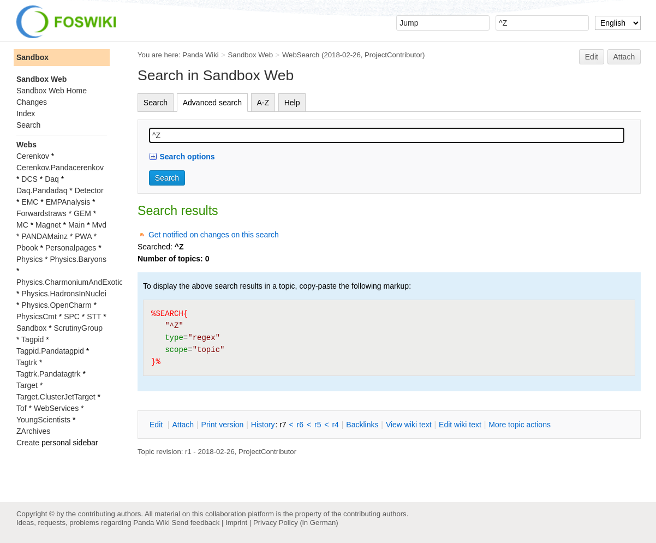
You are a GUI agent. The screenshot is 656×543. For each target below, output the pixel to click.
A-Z (263, 102)
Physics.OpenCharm (56, 305)
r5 (317, 424)
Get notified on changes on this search (213, 234)
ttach (183, 424)
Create (27, 442)
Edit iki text (460, 424)
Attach (624, 56)
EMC (29, 202)
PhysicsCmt (36, 316)
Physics (29, 259)
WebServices (56, 408)
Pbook (27, 247)
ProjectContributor (393, 55)
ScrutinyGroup (78, 328)
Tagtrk (26, 362)
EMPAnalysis (68, 202)
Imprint (236, 522)
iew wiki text (409, 424)
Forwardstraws (41, 213)
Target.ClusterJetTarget (56, 396)
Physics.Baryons (78, 259)
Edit (591, 56)
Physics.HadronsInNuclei (63, 293)
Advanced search (212, 102)
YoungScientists (43, 419)
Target (27, 385)
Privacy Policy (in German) (295, 522)
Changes (31, 102)
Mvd (99, 224)
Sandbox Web (250, 55)
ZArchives (33, 431)
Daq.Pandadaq (41, 190)
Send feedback (195, 522)
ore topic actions (519, 424)
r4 (335, 424)
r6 (300, 424)
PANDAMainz (44, 236)
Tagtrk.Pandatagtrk (48, 373)
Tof (21, 408)
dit (157, 424)
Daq (52, 179)
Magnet (48, 224)
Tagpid (32, 339)
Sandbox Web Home (51, 90)
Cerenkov (32, 156)
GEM (82, 213)
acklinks (362, 424)
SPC (72, 316)
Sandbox (32, 57)
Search (156, 102)
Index (25, 113)
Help (292, 102)
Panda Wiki (200, 55)
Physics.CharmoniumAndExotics (71, 282)
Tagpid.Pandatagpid (50, 351)
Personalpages (70, 247)
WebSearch (301, 55)
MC (22, 224)
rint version (222, 424)
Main (76, 224)
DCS (29, 179)
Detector (89, 190)
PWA (83, 236)
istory (263, 424)
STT (94, 316)
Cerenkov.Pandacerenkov (60, 167)
